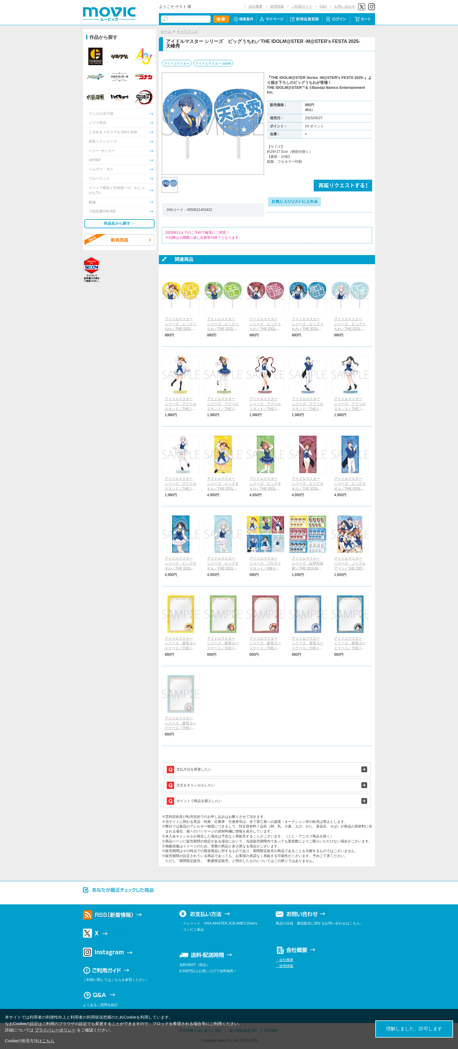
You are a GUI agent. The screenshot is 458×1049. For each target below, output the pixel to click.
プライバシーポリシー (55, 1030)
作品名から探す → (119, 223)
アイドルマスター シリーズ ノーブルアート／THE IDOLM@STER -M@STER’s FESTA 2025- (350, 568)
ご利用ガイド (301, 6)
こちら (48, 1040)
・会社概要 (284, 960)
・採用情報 (284, 966)
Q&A (323, 6)
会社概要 (256, 6)
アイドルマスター (177, 63)
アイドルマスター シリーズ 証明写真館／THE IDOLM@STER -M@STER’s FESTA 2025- (308, 568)
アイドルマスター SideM (213, 63)
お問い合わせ (344, 6)
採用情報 (277, 6)
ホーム (166, 32)
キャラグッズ (187, 32)
